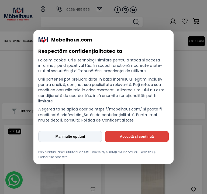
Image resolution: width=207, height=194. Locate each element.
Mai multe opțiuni (70, 136)
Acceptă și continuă (137, 136)
